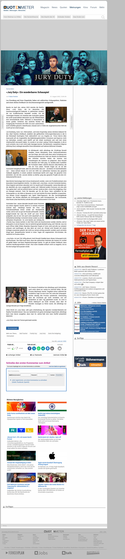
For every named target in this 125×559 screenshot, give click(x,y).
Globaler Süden (64, 17)
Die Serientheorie (31, 17)
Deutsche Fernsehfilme (92, 547)
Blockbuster (60, 547)
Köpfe (34, 542)
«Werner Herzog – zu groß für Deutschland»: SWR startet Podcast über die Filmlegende (89, 216)
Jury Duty (43, 333)
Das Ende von (78, 17)
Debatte (65, 536)
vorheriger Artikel (13, 355)
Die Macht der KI (48, 17)
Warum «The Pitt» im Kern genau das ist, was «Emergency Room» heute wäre (89, 294)
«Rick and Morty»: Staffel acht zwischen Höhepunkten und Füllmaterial (87, 274)
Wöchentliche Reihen (53, 536)
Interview (20, 539)
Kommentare (12, 328)
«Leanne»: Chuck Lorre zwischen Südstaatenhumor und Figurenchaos (88, 279)
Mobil (3, 539)
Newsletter (4, 537)
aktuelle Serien (74, 547)
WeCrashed (10, 336)
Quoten (63, 7)
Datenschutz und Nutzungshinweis (98, 541)
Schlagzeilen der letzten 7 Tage (86, 225)
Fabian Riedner (13, 96)
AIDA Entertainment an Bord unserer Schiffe (87, 307)
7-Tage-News (5, 540)
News (54, 7)
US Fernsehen (34, 547)
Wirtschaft (35, 539)
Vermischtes (36, 537)
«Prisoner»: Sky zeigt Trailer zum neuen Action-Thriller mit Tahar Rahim (90, 222)
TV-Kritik (65, 537)
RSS (3, 536)
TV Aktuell (12, 547)
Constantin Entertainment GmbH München (89, 324)
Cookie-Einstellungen (99, 543)
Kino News (7, 547)
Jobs (95, 537)
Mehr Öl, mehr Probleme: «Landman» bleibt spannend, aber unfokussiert (89, 270)
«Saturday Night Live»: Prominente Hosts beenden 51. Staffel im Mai (88, 202)
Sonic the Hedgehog (54, 333)
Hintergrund (20, 536)
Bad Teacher (23, 333)
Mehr (101, 7)
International (36, 540)
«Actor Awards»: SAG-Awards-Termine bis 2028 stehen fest (90, 210)
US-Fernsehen (36, 543)
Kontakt (95, 539)
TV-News (35, 536)
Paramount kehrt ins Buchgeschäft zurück (89, 219)
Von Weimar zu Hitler (12, 17)
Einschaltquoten (48, 547)
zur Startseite (36, 355)
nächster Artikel (59, 355)
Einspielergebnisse (82, 539)
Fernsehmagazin (20, 547)
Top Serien (100, 547)
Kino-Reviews (66, 539)
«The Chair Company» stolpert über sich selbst (88, 283)
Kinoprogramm (82, 547)
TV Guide (54, 547)
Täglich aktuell (51, 539)
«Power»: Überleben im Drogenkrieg (89, 297)
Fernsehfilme (67, 547)
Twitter (4, 543)
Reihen (19, 537)
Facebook (4, 542)
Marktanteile (51, 537)
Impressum (96, 545)
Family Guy (33, 333)
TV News (41, 547)
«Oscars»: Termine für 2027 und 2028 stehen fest (91, 213)
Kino (85, 7)
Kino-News (81, 536)
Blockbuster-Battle (82, 540)
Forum (93, 7)
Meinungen (75, 7)
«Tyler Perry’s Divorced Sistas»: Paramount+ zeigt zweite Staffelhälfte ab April (89, 206)
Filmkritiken (28, 547)
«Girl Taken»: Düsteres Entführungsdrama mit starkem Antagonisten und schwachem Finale (89, 288)
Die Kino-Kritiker (82, 537)
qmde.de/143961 (62, 341)
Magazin (44, 7)
